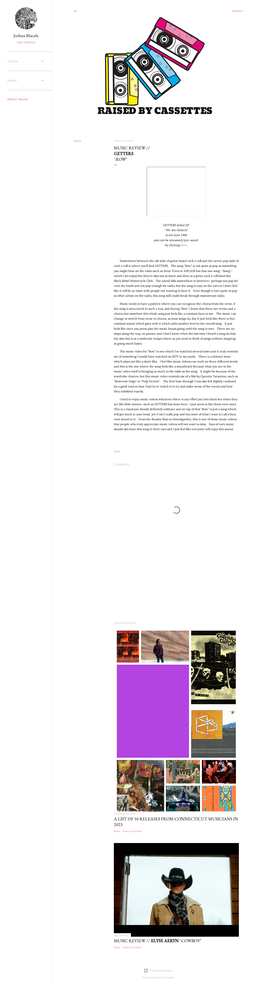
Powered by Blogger (158, 970)
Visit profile (26, 42)
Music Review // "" (157, 940)
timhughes (168, 977)
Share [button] (77, 141)
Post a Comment (132, 831)
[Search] (237, 11)
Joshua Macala (26, 35)
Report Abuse (17, 99)
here (184, 245)
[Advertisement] (176, 586)
